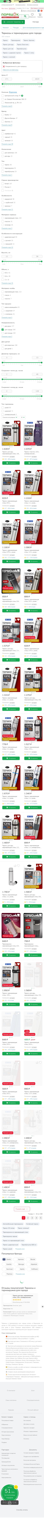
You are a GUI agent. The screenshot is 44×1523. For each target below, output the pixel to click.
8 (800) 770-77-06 (23, 8)
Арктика (19, 1259)
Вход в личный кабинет (30, 1435)
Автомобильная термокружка (13, 1224)
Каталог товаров (7, 1417)
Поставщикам (5, 1458)
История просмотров (8, 1432)
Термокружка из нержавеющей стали (15, 1232)
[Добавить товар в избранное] (18, 422)
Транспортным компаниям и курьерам (10, 1470)
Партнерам (5, 1450)
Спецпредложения (7, 1428)
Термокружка (15, 40)
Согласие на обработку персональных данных (30, 1480)
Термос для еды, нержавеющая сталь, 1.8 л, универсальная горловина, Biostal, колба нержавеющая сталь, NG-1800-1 (23, 1296)
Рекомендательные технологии (33, 1484)
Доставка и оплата (29, 1424)
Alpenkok (31, 1264)
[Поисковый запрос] (20, 16)
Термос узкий (7, 1249)
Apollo (20, 1269)
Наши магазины (6, 1435)
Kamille (6, 1264)
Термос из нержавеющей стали (13, 1241)
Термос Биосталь (22, 45)
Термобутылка (21, 49)
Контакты (26, 1439)
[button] (13, 22)
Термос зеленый (23, 1228)
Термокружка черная (10, 1236)
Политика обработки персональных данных (30, 1472)
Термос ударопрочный (10, 1245)
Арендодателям (6, 1462)
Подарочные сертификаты (31, 1456)
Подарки (4, 1442)
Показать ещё (22, 1209)
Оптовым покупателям (8, 1465)
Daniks (6, 1259)
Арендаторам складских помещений (9, 1454)
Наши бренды (6, 1439)
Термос (5, 40)
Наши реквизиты (6, 1477)
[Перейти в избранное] (32, 15)
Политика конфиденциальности (33, 1467)
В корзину (11, 463)
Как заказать (27, 1420)
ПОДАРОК (10, 1502)
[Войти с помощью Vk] (39, 11)
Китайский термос (32, 1224)
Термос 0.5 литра (8, 1228)
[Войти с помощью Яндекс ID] (41, 11)
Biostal (30, 1259)
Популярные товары (7, 1420)
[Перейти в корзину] (40, 15)
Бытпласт (7, 1269)
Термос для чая (8, 49)
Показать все (19, 1249)
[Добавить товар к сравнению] (15, 422)
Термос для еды (8, 45)
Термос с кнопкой (9, 57)
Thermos (7, 1274)
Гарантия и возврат (29, 1428)
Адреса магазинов (8, 5)
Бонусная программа (30, 1460)
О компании (5, 1474)
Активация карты (20, 5)
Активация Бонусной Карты (32, 1464)
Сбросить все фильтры (10, 70)
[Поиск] (25, 16)
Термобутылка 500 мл (29, 1245)
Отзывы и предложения (30, 1431)
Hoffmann (32, 1269)
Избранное (5, 1424)
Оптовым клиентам (32, 5)
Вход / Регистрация (28, 11)
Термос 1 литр (29, 53)
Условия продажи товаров (31, 1453)
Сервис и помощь (29, 1417)
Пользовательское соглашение (32, 1476)
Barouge (19, 1264)
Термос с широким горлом (12, 53)
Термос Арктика (28, 40)
